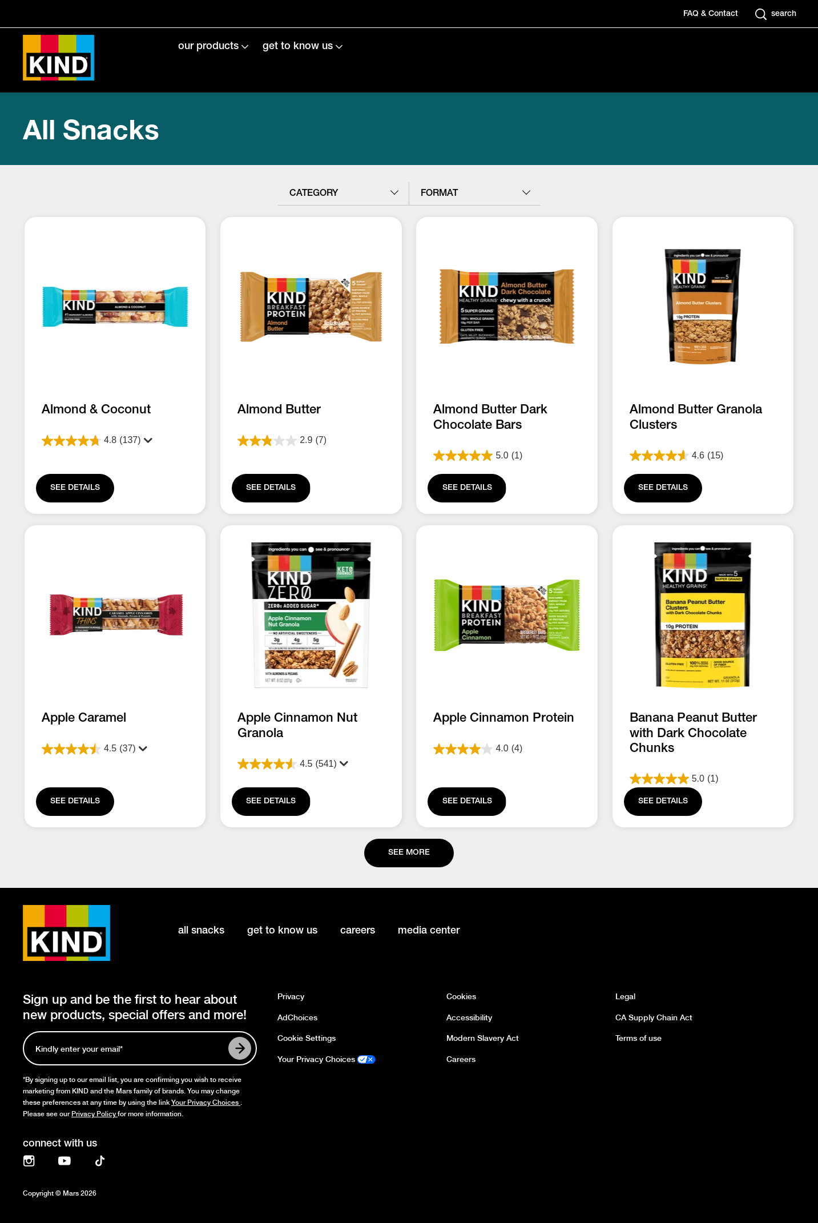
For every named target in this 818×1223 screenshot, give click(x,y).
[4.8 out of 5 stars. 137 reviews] (115, 440)
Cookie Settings (306, 1038)
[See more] (409, 853)
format (439, 194)
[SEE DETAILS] (75, 488)
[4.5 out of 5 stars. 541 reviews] (311, 764)
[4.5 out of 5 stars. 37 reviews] (115, 749)
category (313, 194)
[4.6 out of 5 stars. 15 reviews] (703, 455)
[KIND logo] (83, 933)
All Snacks (91, 128)
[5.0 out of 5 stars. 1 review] (507, 455)
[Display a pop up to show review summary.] (145, 440)
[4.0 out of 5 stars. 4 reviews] (507, 749)
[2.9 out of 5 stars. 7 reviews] (311, 440)
